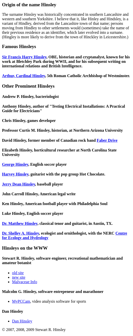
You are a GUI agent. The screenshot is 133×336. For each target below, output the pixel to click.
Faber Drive (107, 140)
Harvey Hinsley (15, 174)
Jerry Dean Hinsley (18, 184)
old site (18, 273)
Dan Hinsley (22, 321)
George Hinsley (15, 164)
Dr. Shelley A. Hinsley (20, 233)
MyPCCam (21, 301)
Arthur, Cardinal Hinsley (23, 76)
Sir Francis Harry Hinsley (24, 57)
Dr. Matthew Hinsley (19, 223)
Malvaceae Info (24, 282)
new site (18, 277)
